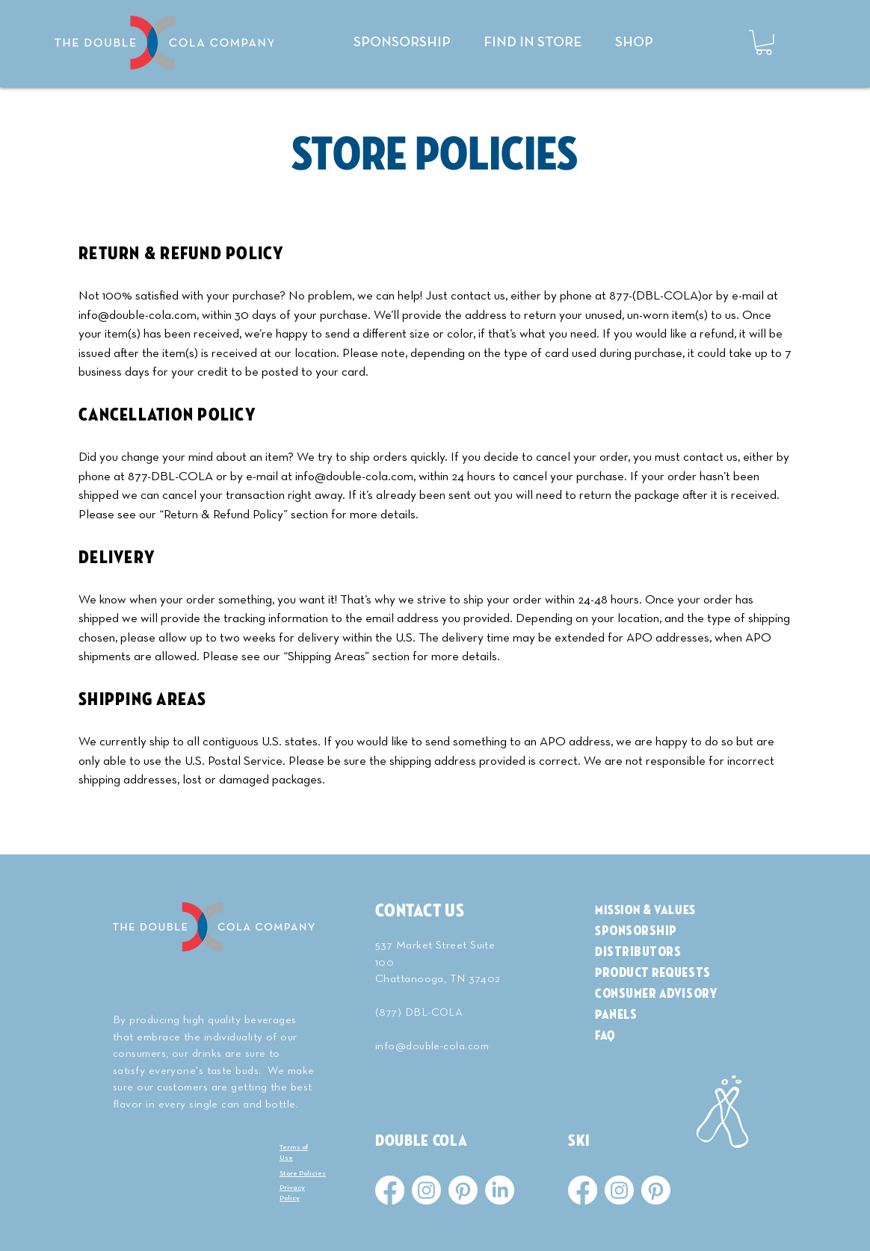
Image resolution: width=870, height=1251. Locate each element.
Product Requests (653, 972)
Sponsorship (636, 931)
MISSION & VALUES (645, 910)
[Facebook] (389, 1190)
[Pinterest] (463, 1190)
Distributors (638, 952)
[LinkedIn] (499, 1190)
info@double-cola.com (137, 315)
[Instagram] (426, 1190)
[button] (764, 42)
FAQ (605, 1035)
